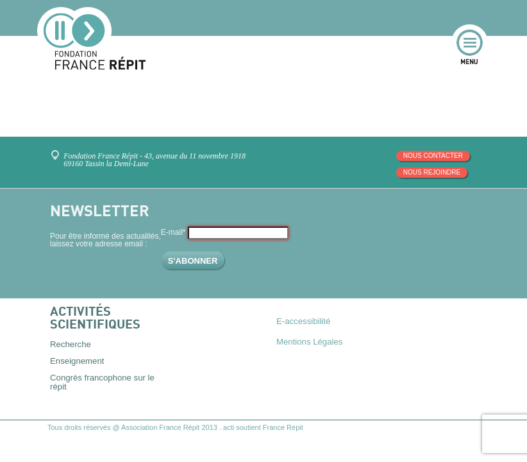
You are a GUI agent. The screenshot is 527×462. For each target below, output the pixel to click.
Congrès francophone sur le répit (102, 382)
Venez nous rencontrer (57, 150)
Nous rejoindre (431, 172)
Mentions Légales (309, 342)
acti (228, 427)
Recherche (70, 344)
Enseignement (77, 361)
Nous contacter (433, 155)
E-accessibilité (303, 321)
